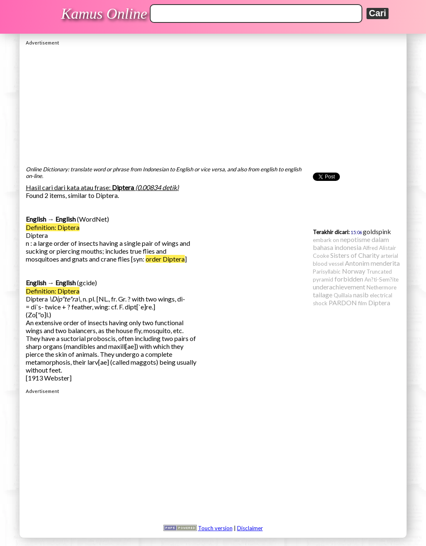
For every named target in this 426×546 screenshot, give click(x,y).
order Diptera (165, 259)
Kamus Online (104, 13)
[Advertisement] (213, 103)
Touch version (215, 528)
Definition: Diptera (52, 227)
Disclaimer (250, 528)
